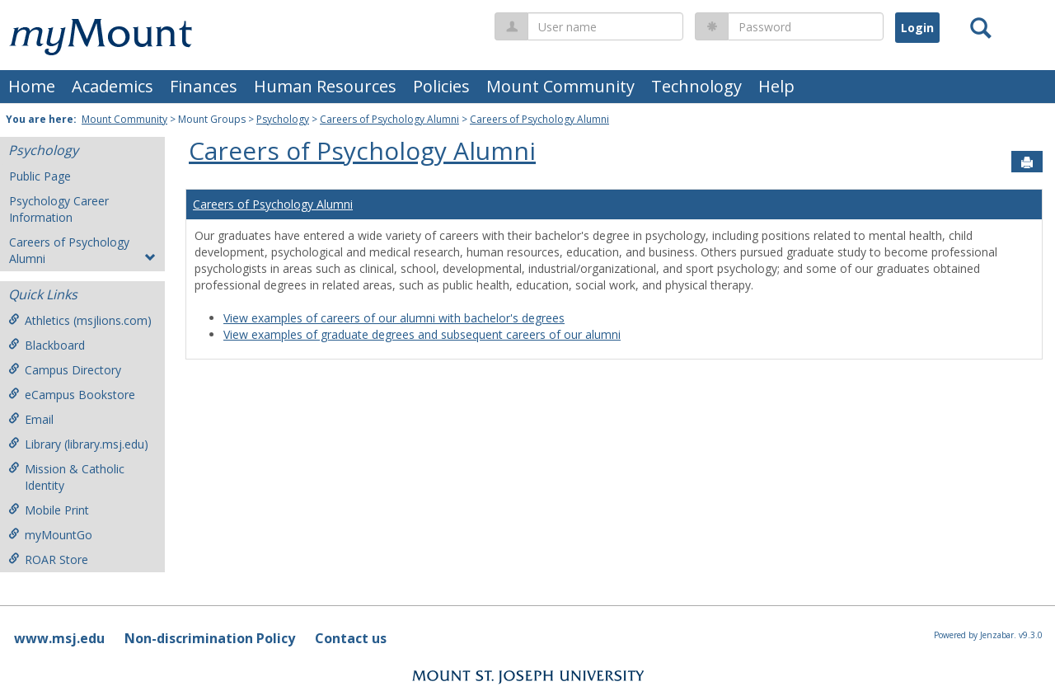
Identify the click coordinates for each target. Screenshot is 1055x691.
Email (31, 419)
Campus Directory (64, 370)
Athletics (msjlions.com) (80, 320)
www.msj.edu (59, 638)
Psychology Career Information (59, 209)
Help (776, 86)
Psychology (282, 119)
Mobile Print (48, 510)
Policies (441, 86)
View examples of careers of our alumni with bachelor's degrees (394, 318)
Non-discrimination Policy (209, 638)
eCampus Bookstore (71, 394)
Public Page (40, 176)
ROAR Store (48, 559)
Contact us (351, 638)
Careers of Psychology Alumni (389, 119)
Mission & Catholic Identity (66, 477)
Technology (696, 86)
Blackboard (46, 345)
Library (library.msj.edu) (78, 444)
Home (31, 86)
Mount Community (560, 86)
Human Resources (325, 86)
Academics (112, 86)
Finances (203, 86)
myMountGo (50, 535)
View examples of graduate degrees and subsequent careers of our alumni (422, 334)
